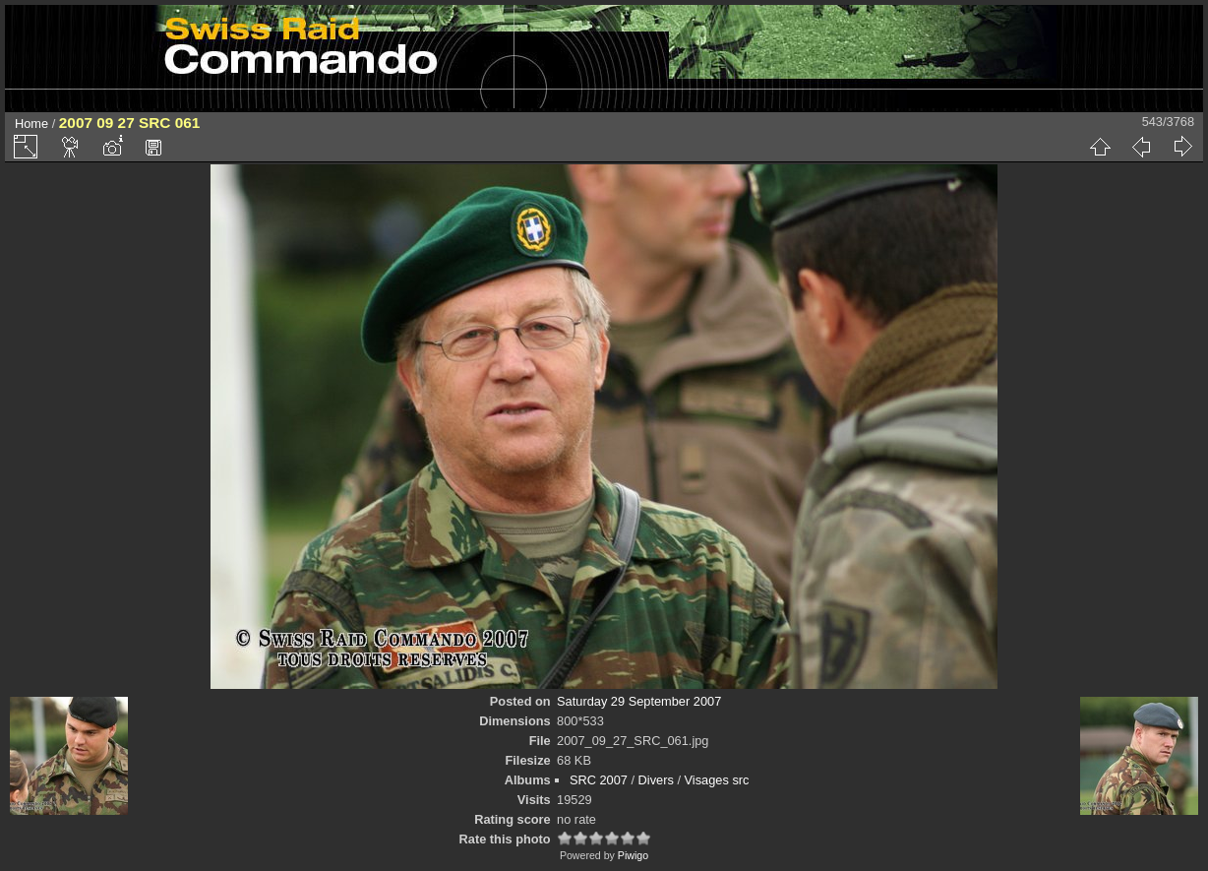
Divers (656, 780)
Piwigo (633, 855)
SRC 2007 (599, 780)
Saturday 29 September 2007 (639, 701)
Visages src (717, 780)
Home (31, 123)
